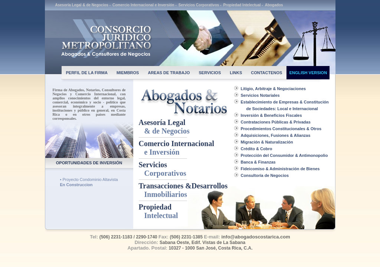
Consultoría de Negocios (265, 175)
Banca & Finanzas (258, 162)
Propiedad (158, 211)
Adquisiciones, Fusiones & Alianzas (276, 135)
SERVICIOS (210, 72)
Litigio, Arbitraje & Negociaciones (273, 88)
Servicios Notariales (260, 95)
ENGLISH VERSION (308, 72)
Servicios (162, 169)
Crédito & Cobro (256, 148)
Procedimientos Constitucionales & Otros (281, 128)
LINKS (236, 72)
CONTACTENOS (266, 72)
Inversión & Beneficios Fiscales (271, 115)
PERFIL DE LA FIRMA (87, 72)
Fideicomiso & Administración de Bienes (280, 169)
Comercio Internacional (176, 147)
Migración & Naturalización (267, 142)
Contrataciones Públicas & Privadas (276, 122)
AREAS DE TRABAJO (169, 72)
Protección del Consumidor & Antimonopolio (284, 155)
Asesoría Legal (164, 126)
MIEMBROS (128, 72)
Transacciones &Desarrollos (183, 190)
